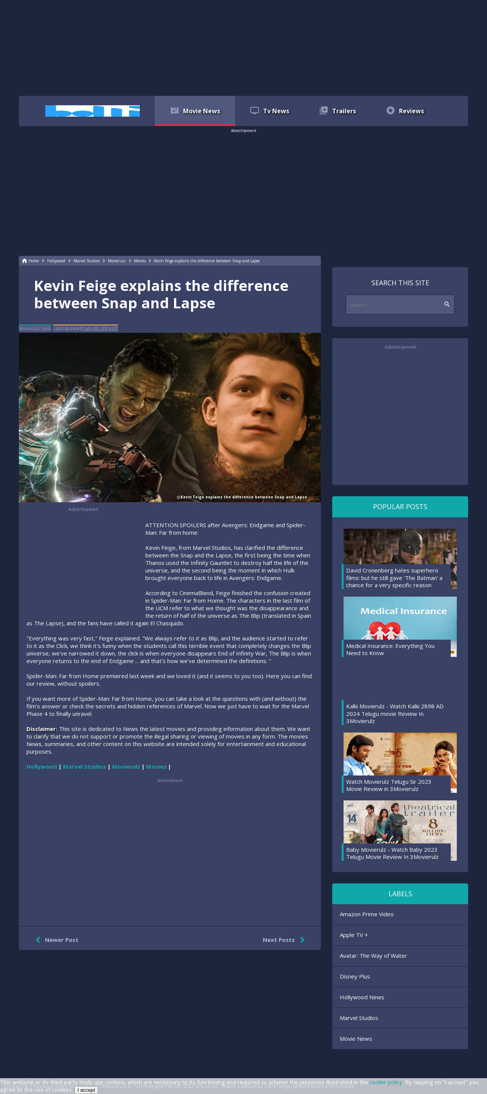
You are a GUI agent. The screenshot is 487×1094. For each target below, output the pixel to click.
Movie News (356, 1038)
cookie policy (386, 1082)
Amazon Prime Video (367, 914)
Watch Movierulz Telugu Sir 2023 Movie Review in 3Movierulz (389, 785)
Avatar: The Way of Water (373, 955)
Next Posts (285, 940)
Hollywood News (362, 997)
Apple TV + (354, 935)
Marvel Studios (359, 1018)
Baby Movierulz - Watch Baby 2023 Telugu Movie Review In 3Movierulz (392, 853)
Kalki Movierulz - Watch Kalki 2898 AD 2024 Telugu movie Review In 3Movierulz (395, 713)
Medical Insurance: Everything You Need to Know (390, 649)
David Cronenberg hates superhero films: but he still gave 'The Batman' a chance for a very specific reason (394, 577)
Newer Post (55, 940)
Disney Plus (355, 976)
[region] (243, 47)
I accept (86, 1090)
